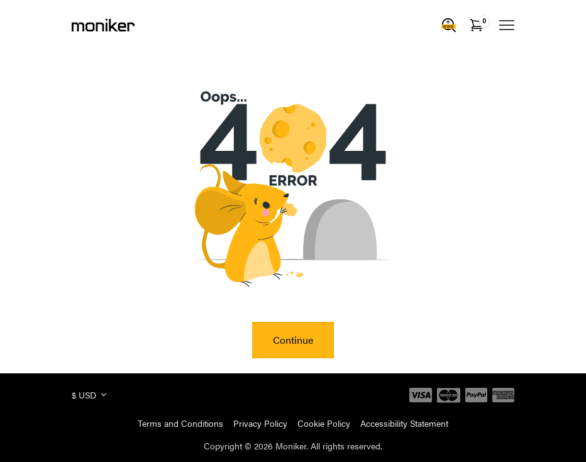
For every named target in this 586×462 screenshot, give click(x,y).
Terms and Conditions (180, 423)
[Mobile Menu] (506, 25)
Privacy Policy (260, 423)
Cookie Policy (323, 423)
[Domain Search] (448, 25)
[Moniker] (103, 25)
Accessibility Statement (404, 423)
